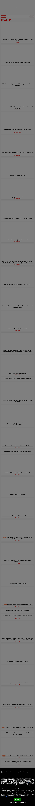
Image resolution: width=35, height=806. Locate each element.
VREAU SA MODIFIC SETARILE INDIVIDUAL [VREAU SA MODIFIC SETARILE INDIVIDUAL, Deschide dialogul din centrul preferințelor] (17, 802)
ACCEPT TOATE (17, 799)
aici (28, 782)
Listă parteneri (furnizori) (5, 796)
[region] (17, 787)
